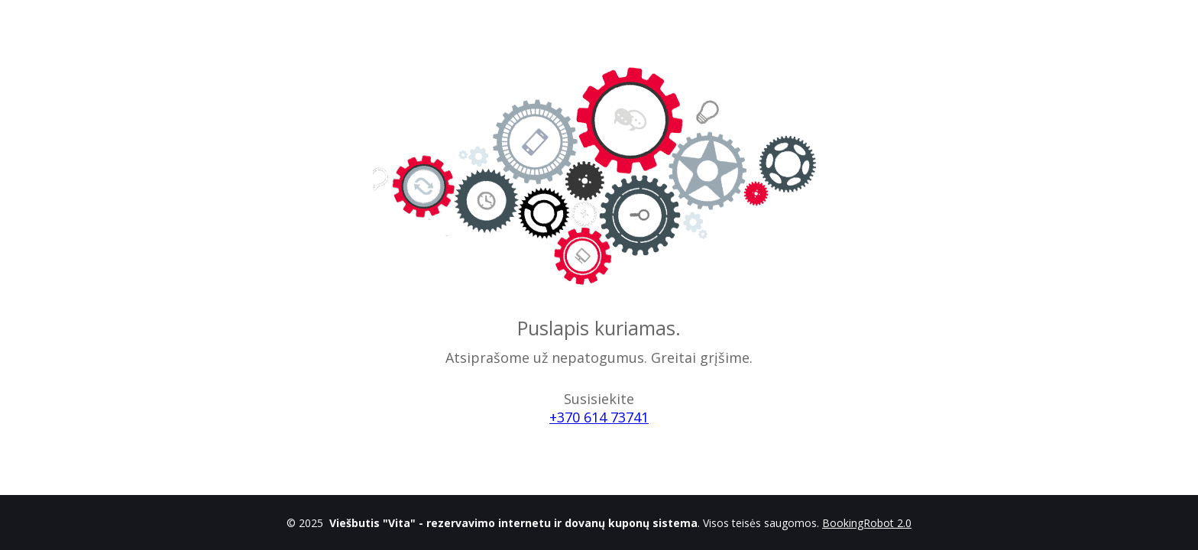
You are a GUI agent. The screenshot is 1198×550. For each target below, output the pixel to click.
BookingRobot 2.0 (866, 523)
